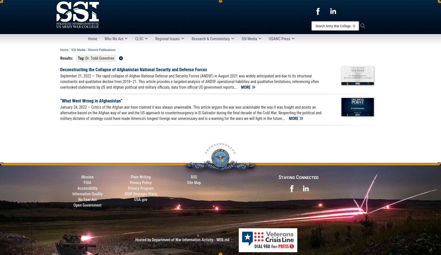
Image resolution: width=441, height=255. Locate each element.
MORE (248, 87)
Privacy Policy (141, 182)
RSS (194, 177)
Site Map (194, 182)
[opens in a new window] (317, 11)
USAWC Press (282, 39)
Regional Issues (169, 39)
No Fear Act (87, 199)
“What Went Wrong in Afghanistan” (91, 101)
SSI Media (252, 39)
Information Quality (88, 194)
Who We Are (116, 39)
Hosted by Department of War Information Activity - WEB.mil (182, 240)
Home (92, 39)
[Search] (335, 26)
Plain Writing (141, 177)
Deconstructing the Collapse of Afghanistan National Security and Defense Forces (133, 69)
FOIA (87, 182)
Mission (87, 177)
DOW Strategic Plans (141, 194)
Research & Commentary (213, 39)
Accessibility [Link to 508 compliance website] (88, 188)
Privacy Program (141, 188)
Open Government (87, 205)
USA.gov (141, 199)
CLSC (141, 39)
